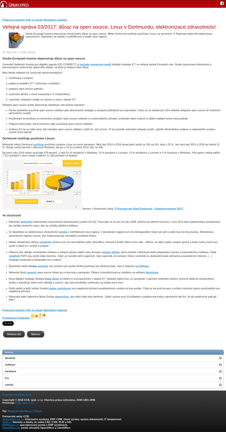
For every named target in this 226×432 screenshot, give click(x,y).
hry (7, 378)
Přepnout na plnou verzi (16, 394)
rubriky (9, 384)
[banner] (113, 4)
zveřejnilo (45, 242)
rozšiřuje (38, 144)
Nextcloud (152, 272)
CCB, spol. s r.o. (25, 402)
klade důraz (52, 278)
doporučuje (62, 296)
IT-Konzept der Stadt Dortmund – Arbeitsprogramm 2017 (148, 208)
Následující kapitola (55, 20)
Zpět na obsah (34, 20)
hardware (10, 371)
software (10, 364)
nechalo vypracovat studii (95, 64)
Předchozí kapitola (13, 20)
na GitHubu (142, 266)
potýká (63, 232)
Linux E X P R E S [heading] (113, 4)
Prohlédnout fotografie (16, 318)
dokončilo (27, 222)
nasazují (32, 272)
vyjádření (14, 256)
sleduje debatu (111, 252)
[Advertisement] (111, 14)
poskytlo (43, 266)
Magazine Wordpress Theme (25, 411)
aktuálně (10, 358)
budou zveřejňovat (60, 288)
